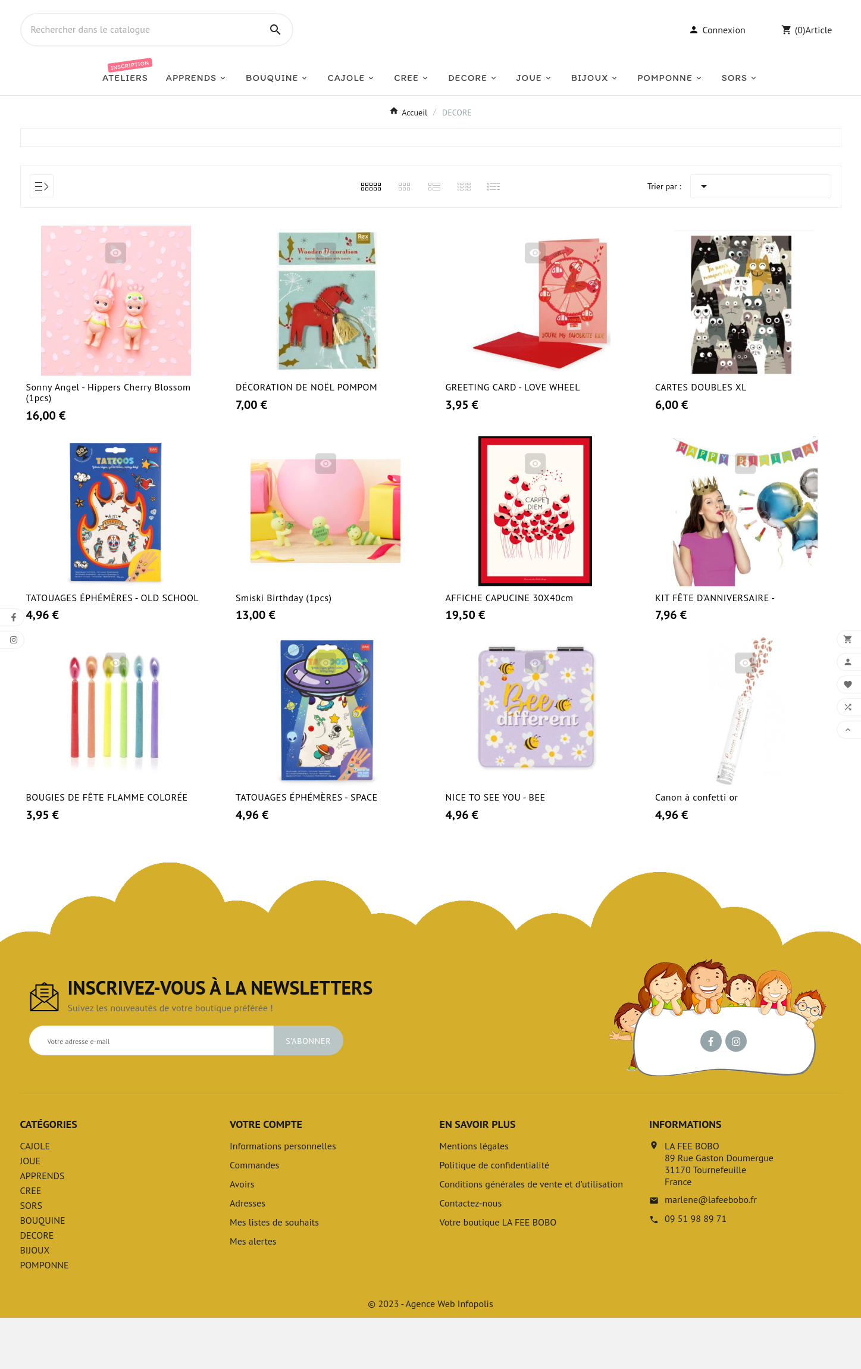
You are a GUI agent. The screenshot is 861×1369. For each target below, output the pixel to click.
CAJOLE (35, 1197)
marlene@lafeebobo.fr (711, 1251)
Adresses (247, 1254)
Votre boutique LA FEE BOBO (498, 1273)
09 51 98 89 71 (696, 1270)
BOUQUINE (42, 1271)
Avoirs (242, 1235)
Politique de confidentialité (495, 1216)
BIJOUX (35, 1301)
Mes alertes (253, 1292)
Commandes (254, 1216)
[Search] (275, 55)
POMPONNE (44, 1316)
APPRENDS (42, 1227)
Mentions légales (474, 1197)
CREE (31, 1242)
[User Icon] (717, 55)
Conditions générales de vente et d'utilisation (531, 1235)
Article (818, 55)
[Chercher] (140, 55)
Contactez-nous (471, 1254)
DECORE (37, 1286)
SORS (31, 1256)
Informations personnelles (283, 1197)
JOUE (30, 1212)
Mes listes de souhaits (274, 1273)
